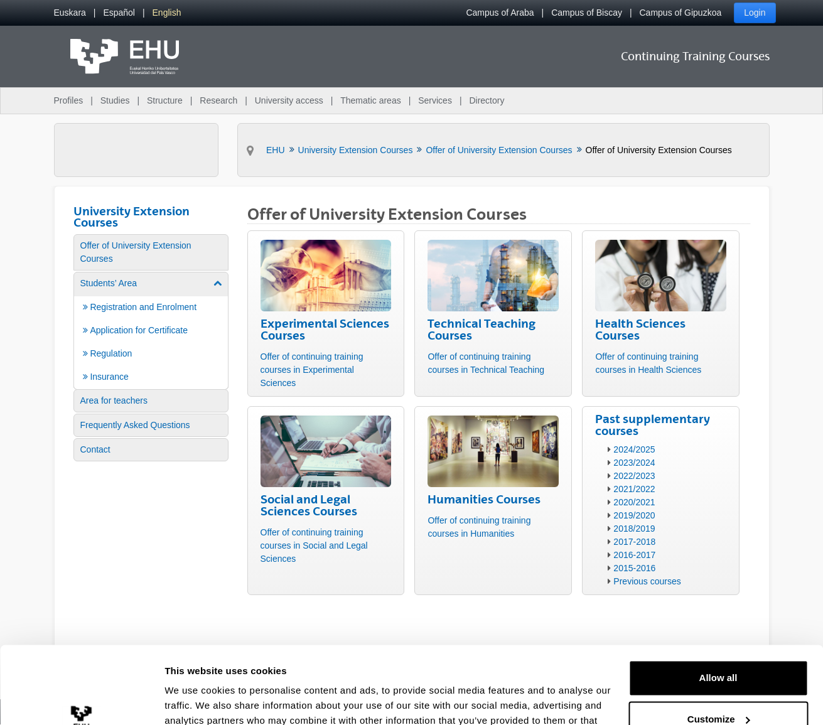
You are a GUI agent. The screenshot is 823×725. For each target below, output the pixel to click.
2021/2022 (634, 489)
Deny (718, 690)
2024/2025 (634, 449)
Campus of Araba (500, 13)
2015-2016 (634, 568)
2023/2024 (634, 463)
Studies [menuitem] (115, 100)
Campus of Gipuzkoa (681, 13)
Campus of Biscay (586, 13)
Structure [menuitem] (165, 100)
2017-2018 (634, 542)
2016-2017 (634, 555)
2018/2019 (634, 529)
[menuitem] (70, 13)
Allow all (718, 608)
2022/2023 (634, 476)
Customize (718, 648)
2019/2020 (634, 515)
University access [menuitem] (289, 100)
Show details (193, 700)
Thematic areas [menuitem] (370, 100)
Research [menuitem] (218, 100)
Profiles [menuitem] (68, 100)
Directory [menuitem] (486, 100)
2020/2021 (634, 502)
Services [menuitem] (435, 100)
